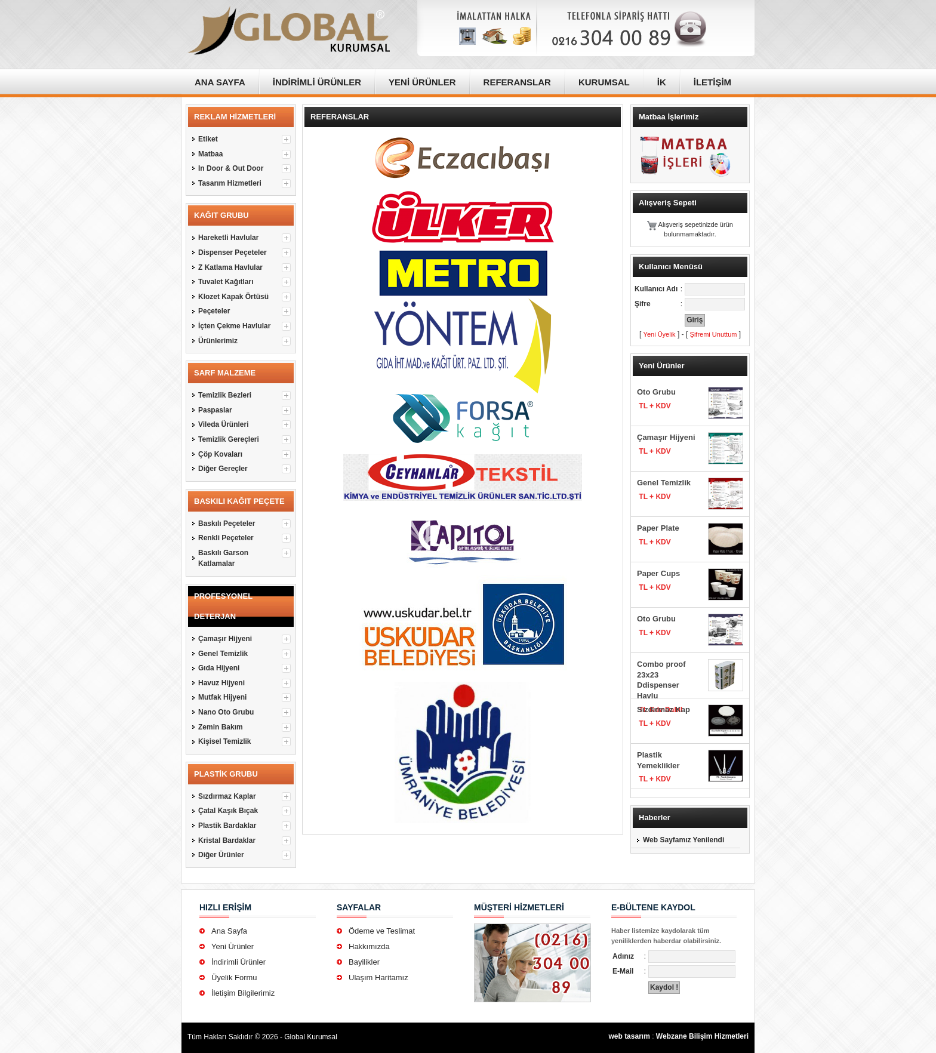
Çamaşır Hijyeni (666, 437)
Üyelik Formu (234, 977)
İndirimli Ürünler (238, 961)
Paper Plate (658, 528)
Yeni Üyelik (660, 334)
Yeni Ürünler (232, 946)
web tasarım (628, 1036)
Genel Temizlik (664, 482)
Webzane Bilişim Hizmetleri (702, 1036)
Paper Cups (658, 573)
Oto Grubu (656, 391)
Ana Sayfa (229, 930)
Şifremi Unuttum (713, 334)
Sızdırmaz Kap (663, 709)
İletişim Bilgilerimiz (243, 993)
